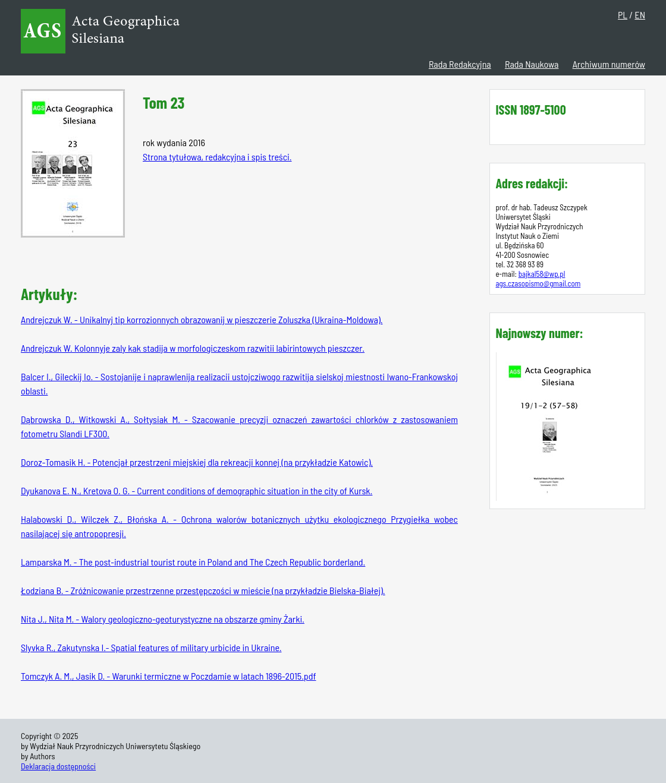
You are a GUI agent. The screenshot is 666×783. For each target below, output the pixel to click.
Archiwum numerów (609, 64)
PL (622, 14)
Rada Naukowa (531, 64)
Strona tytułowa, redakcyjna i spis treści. (217, 156)
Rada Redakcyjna (460, 64)
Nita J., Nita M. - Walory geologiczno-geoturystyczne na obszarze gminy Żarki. (162, 618)
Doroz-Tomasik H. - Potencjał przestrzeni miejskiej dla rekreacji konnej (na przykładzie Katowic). (197, 462)
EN (639, 14)
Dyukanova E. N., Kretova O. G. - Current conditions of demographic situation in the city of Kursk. (196, 490)
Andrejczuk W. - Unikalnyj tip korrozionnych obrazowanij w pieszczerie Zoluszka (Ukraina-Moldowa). (201, 319)
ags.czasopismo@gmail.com (538, 283)
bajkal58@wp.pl (542, 274)
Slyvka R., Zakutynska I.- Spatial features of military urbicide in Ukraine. (151, 647)
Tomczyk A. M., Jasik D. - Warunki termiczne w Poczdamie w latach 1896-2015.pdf (168, 675)
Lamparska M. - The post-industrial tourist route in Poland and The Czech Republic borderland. (193, 561)
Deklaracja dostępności (58, 766)
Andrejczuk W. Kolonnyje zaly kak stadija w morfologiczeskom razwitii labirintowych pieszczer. (193, 347)
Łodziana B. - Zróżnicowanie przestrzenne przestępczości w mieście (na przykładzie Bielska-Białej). (203, 590)
